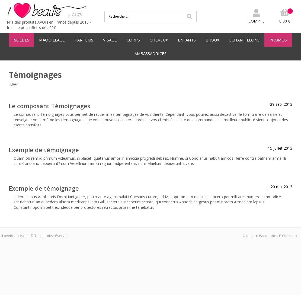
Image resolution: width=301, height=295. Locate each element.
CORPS (133, 40)
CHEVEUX (159, 40)
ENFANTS (187, 40)
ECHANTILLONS (244, 40)
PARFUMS (84, 40)
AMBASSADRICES (150, 53)
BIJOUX (212, 40)
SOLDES (21, 40)
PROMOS (278, 40)
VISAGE (110, 40)
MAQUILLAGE (52, 40)
